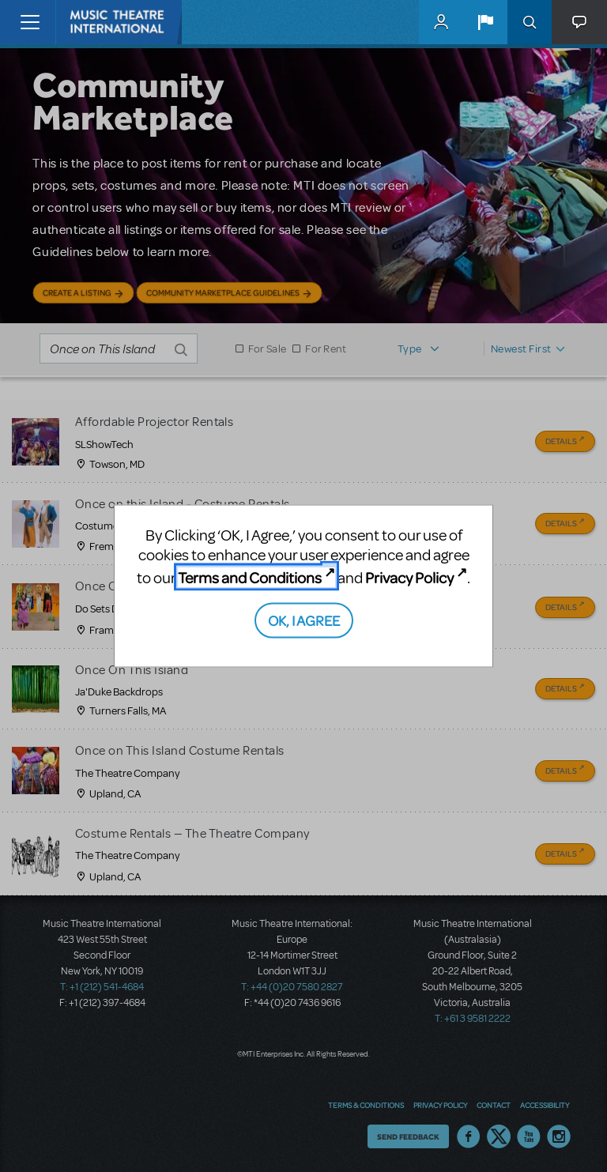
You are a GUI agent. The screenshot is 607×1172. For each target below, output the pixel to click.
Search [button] (529, 22)
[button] (485, 22)
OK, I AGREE (304, 619)
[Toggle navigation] (29, 22)
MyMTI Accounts (441, 22)
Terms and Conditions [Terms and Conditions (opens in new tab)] (250, 577)
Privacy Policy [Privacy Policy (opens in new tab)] (409, 577)
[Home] (88, 22)
